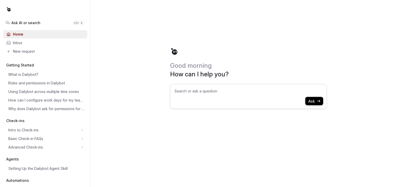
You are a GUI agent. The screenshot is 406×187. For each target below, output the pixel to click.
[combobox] (248, 96)
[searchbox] (249, 91)
